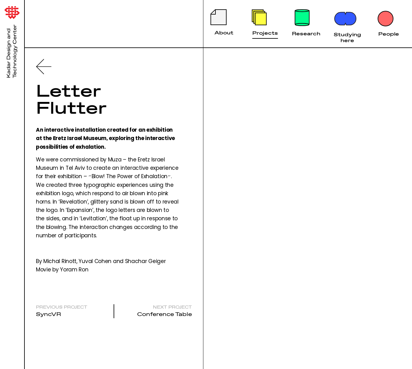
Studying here (347, 37)
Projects (265, 32)
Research (306, 33)
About (224, 32)
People (388, 33)
